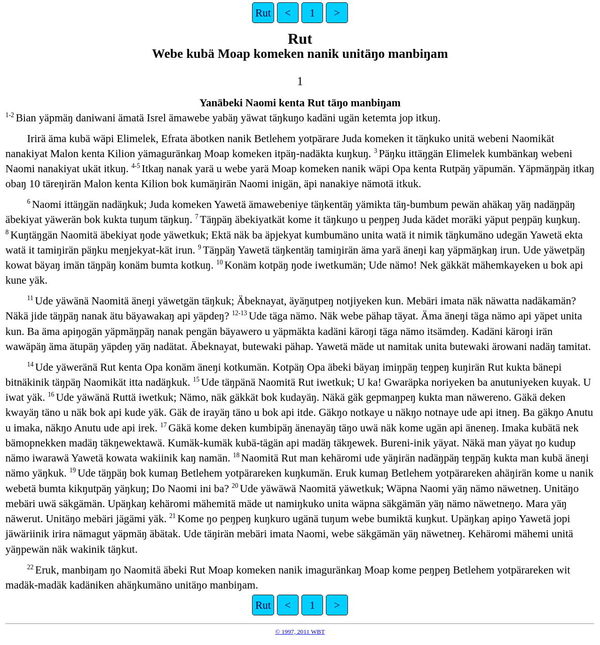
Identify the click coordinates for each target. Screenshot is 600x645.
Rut (263, 13)
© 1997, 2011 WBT (300, 631)
